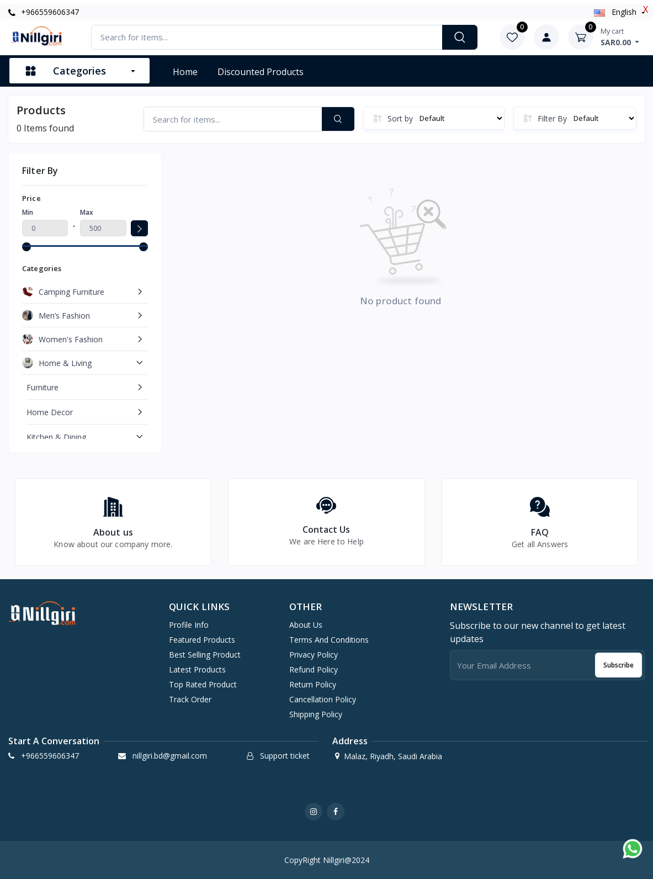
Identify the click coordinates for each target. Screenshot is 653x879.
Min (27, 212)
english (616, 12)
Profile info (189, 624)
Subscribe (618, 665)
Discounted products (260, 72)
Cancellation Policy (322, 699)
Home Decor (49, 412)
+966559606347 (43, 12)
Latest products (197, 669)
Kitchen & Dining (56, 437)
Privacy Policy (313, 654)
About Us (305, 624)
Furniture (42, 387)
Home (185, 72)
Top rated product (203, 684)
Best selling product (205, 654)
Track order (190, 699)
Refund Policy (313, 669)
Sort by (400, 118)
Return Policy (312, 684)
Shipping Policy (315, 714)
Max (86, 212)
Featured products (202, 639)
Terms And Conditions (329, 639)
